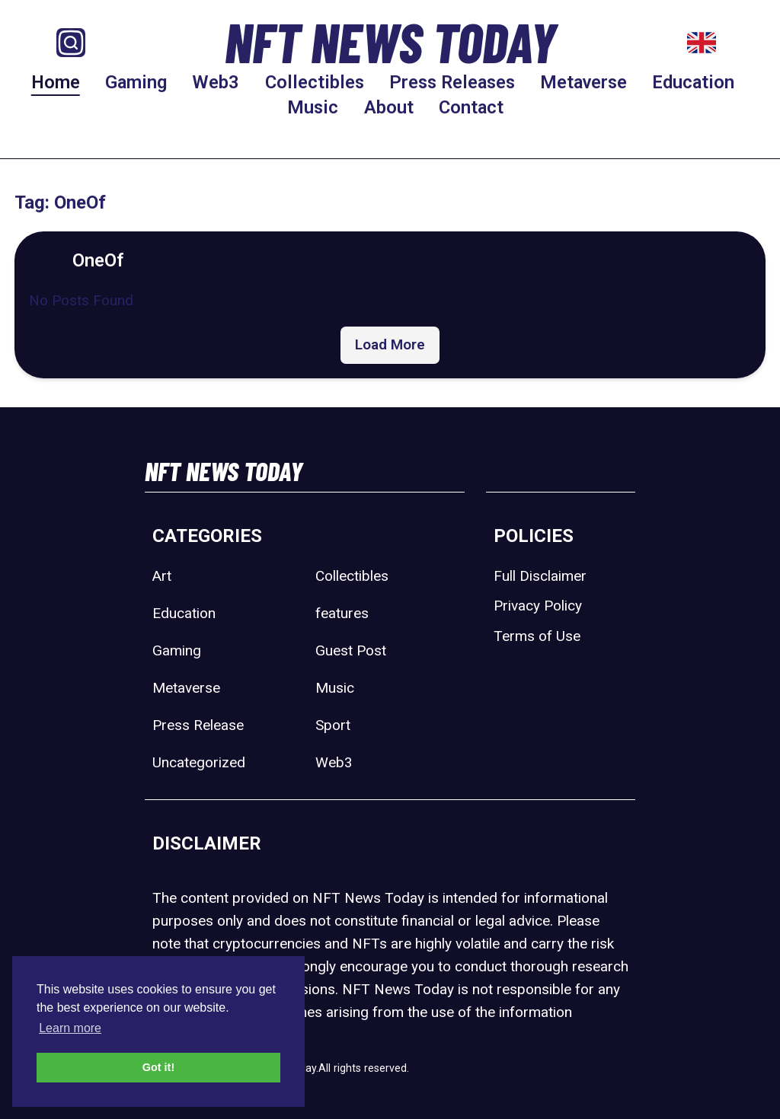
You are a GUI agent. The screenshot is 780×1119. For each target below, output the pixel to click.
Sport (332, 725)
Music (312, 107)
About (389, 107)
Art (161, 576)
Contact (471, 107)
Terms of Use (537, 636)
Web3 (215, 82)
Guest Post (350, 650)
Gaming (136, 82)
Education (693, 82)
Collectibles (314, 82)
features (342, 613)
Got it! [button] (158, 1067)
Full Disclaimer (540, 576)
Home (55, 82)
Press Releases (452, 82)
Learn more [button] (70, 1028)
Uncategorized (198, 762)
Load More (390, 344)
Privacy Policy (538, 605)
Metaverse (583, 82)
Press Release (198, 725)
